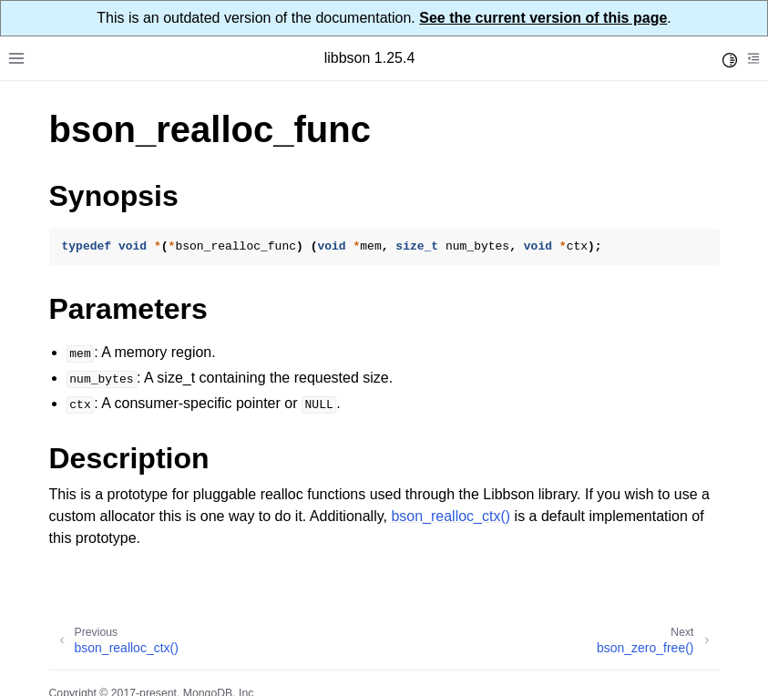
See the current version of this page (543, 18)
